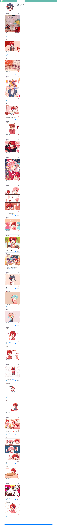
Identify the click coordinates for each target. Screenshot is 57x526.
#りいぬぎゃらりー (17, 99)
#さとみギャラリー (13, 214)
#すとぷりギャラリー (11, 268)
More (28, 524)
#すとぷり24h (16, 268)
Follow (27, 8)
